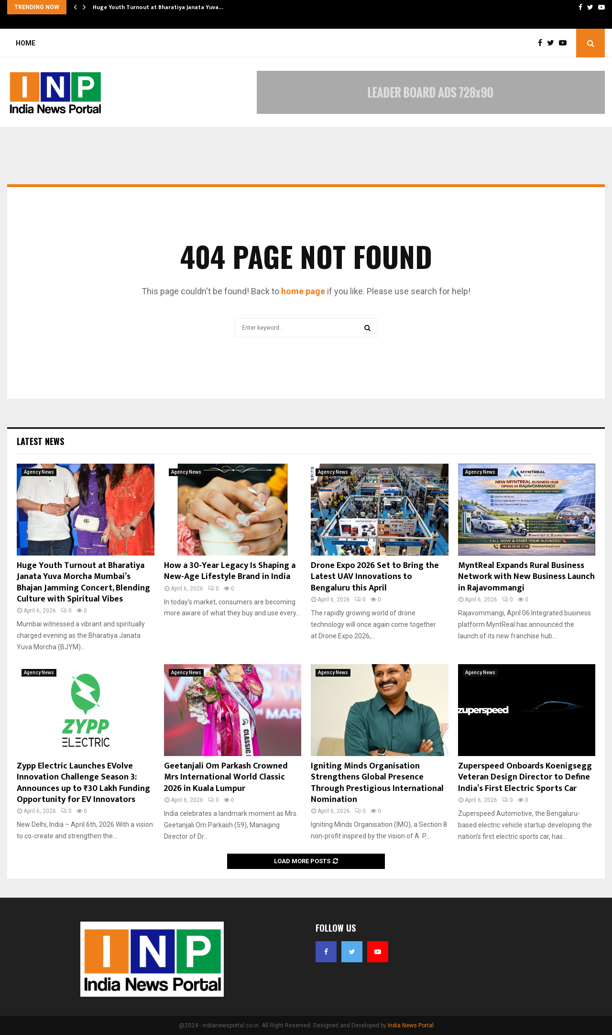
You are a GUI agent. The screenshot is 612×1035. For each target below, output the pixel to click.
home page (303, 291)
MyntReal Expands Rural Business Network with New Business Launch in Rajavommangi (526, 576)
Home (25, 43)
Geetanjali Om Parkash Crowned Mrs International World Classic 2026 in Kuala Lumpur (226, 777)
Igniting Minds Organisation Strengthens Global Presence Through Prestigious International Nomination (377, 783)
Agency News (39, 472)
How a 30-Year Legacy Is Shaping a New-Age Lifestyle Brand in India (229, 571)
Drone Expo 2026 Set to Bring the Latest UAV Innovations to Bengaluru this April (375, 576)
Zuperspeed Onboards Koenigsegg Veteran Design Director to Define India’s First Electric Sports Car (526, 777)
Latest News (40, 441)
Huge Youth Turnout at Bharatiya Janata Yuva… (158, 7)
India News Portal (411, 1025)
